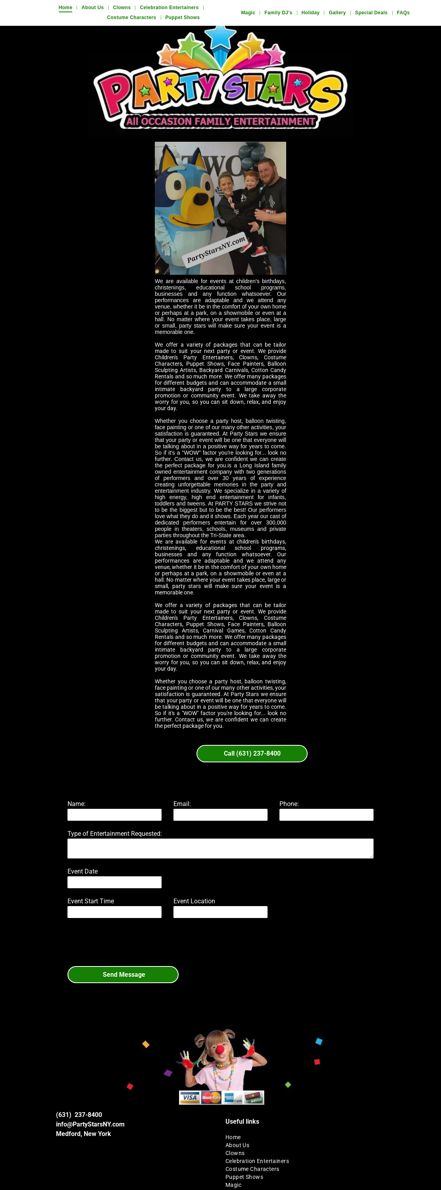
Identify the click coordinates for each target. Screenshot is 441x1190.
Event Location (194, 901)
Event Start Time (90, 901)
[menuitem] (66, 8)
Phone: (289, 804)
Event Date (82, 871)
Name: (76, 804)
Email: (182, 804)
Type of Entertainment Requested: (114, 833)
